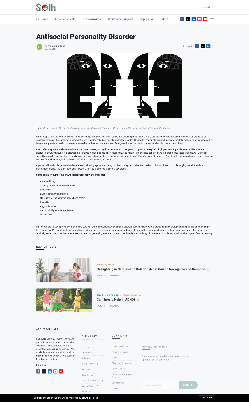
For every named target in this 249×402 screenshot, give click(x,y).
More (164, 19)
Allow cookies (206, 397)
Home (42, 19)
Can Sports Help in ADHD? (116, 308)
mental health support (99, 128)
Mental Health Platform (125, 128)
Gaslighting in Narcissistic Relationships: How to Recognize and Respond (151, 277)
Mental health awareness (72, 128)
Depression (147, 19)
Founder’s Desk (65, 19)
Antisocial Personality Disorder (155, 128)
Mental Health (50, 128)
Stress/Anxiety (91, 19)
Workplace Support (120, 19)
